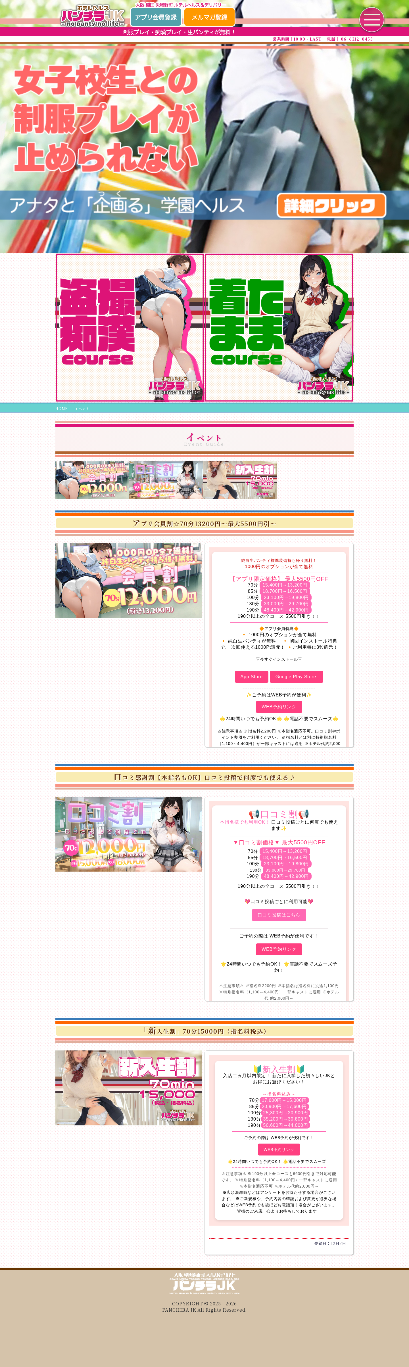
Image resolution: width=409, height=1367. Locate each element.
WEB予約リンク (279, 706)
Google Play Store (297, 676)
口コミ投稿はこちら (279, 914)
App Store (252, 676)
